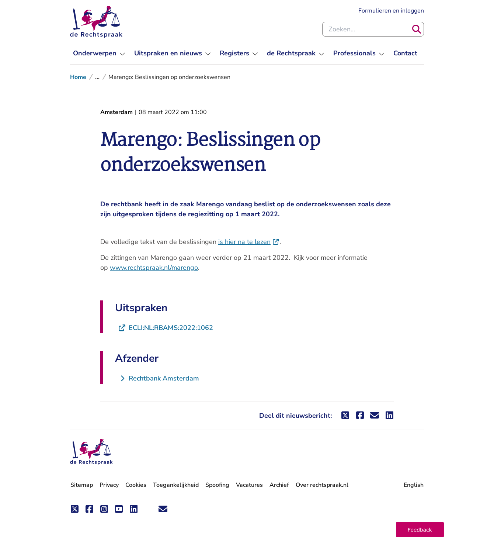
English (414, 485)
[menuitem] (99, 53)
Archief (279, 485)
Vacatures (249, 485)
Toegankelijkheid (176, 485)
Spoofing (217, 485)
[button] (420, 529)
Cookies (135, 485)
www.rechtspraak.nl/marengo (154, 267)
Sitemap (81, 485)
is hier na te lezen (248, 241)
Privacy (109, 485)
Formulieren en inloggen (391, 11)
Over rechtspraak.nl (322, 485)
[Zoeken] (416, 29)
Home (78, 77)
